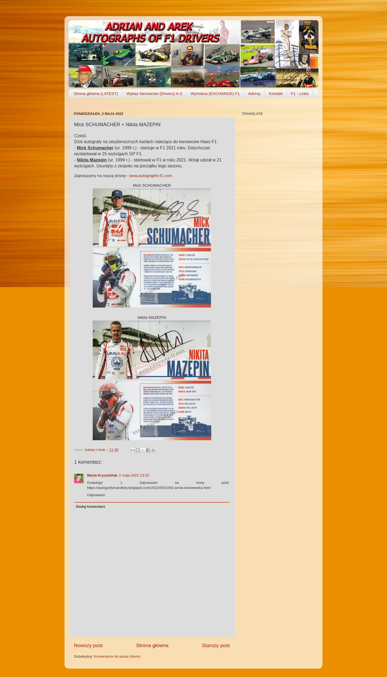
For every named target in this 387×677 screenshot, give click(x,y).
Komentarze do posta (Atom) (117, 656)
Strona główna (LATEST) (96, 93)
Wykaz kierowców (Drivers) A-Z (154, 93)
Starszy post (216, 645)
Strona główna (152, 645)
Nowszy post (88, 645)
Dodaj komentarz (90, 507)
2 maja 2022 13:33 (134, 475)
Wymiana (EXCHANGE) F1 (215, 93)
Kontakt (276, 93)
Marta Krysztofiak (102, 475)
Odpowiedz (96, 495)
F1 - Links (300, 93)
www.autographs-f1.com (150, 176)
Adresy (254, 93)
